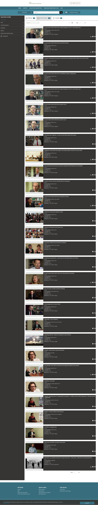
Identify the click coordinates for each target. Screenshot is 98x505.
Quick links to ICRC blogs (65, 491)
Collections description (35, 8)
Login (71, 3)
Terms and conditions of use (51, 8)
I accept (87, 503)
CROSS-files (62, 489)
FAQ (61, 8)
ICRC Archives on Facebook (44, 492)
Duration (46, 32)
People (2, 30)
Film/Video (43, 18)
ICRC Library (41, 491)
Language (4, 36)
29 (49, 18)
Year (2, 22)
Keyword (3, 28)
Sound (57, 18)
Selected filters (6, 17)
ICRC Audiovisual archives (35, 3)
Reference (46, 34)
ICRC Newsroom (42, 494)
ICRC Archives (42, 489)
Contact (25, 8)
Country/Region (5, 25)
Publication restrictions (7, 33)
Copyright (46, 31)
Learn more (6, 503)
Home (19, 8)
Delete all (3, 19)
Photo (30, 18)
